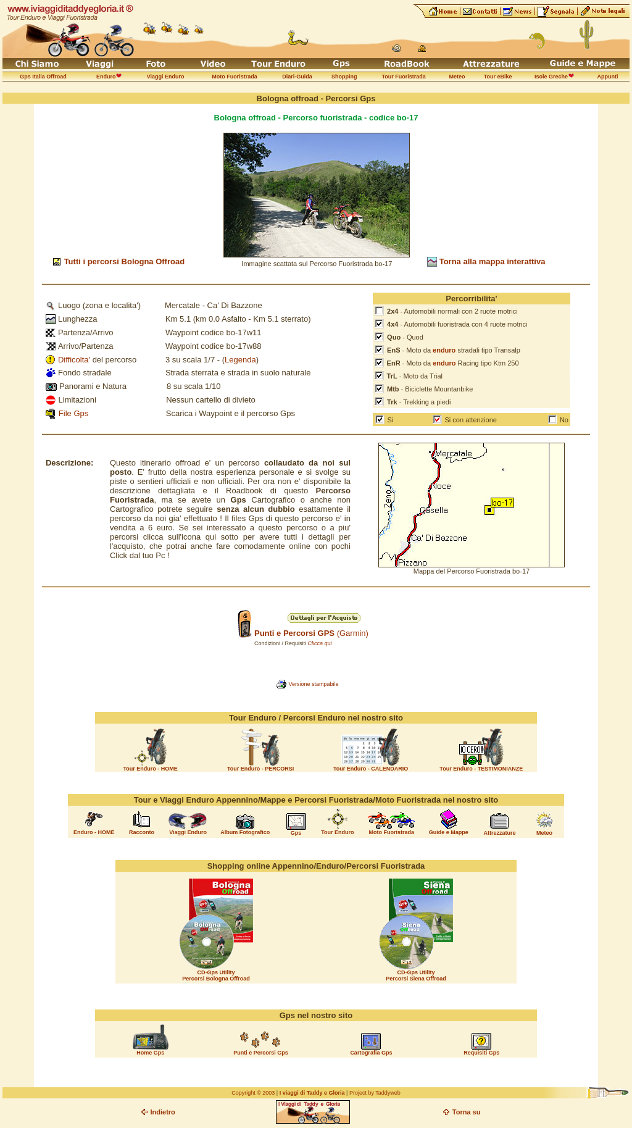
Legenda (240, 359)
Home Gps (150, 1053)
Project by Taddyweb (375, 1093)
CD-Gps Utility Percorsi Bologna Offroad (216, 975)
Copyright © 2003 (253, 1093)
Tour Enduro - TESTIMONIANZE (481, 769)
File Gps (73, 413)
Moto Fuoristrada (392, 832)
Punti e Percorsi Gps (260, 1053)
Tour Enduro (337, 832)
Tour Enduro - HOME (150, 769)
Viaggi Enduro (188, 832)
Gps (296, 833)
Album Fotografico (245, 832)
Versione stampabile (313, 684)
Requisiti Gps (481, 1053)
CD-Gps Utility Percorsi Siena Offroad (416, 975)
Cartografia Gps (371, 1053)
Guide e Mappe (448, 832)
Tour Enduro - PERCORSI (260, 769)
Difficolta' (74, 359)
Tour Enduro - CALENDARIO (370, 769)
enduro (444, 350)
